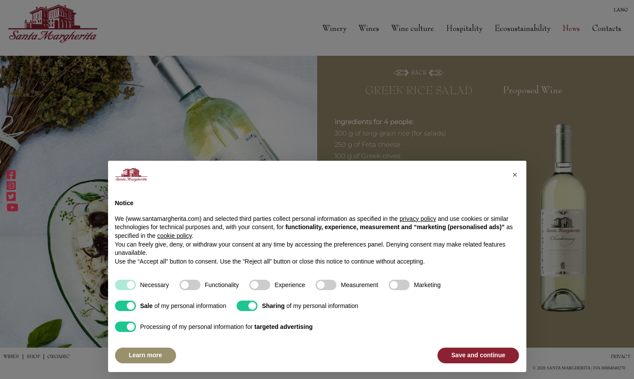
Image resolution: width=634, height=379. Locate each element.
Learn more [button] (145, 355)
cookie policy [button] (174, 235)
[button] (515, 175)
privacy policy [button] (418, 218)
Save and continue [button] (478, 355)
